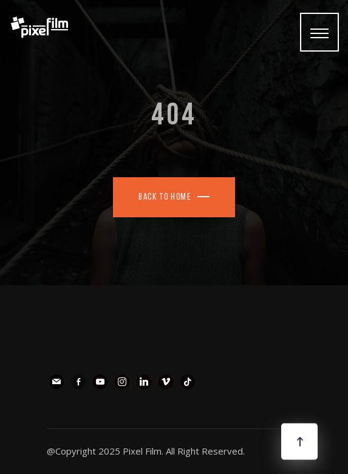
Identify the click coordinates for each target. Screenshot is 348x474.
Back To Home (164, 197)
